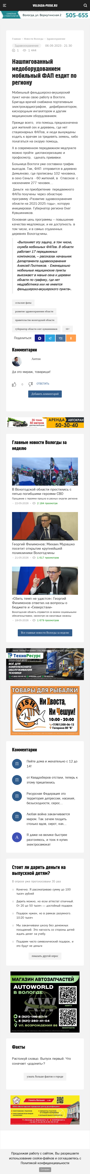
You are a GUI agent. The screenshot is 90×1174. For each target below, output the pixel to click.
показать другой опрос (45, 956)
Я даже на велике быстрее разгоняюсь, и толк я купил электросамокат (47, 839)
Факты (18, 1047)
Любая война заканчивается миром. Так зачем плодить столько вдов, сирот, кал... (48, 819)
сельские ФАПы (23, 302)
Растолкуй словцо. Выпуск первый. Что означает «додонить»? (41, 1061)
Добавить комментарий (45, 393)
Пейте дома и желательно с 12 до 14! (52, 763)
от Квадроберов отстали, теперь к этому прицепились (52, 779)
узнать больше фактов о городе (45, 1076)
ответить (43, 383)
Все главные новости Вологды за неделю (45, 632)
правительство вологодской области (34, 320)
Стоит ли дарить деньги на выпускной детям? (39, 870)
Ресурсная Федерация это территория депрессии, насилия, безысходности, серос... (51, 798)
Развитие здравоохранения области (34, 311)
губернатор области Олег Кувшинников (36, 328)
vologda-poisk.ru (45, 6)
